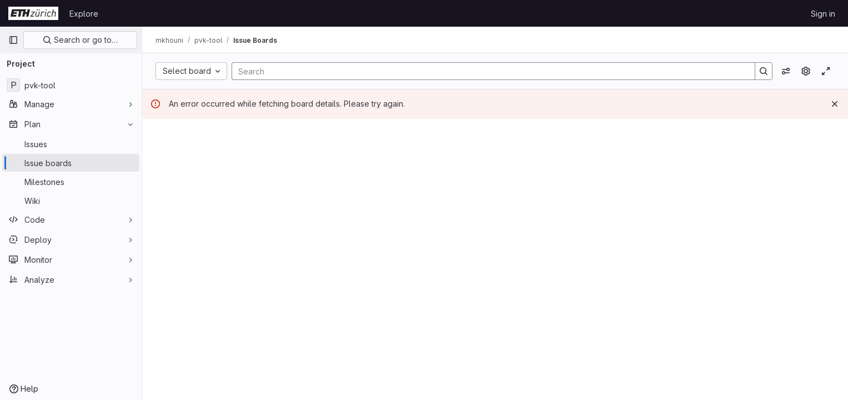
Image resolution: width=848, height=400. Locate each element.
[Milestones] (70, 182)
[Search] (487, 71)
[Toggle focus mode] (826, 71)
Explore (83, 13)
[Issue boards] (70, 163)
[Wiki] (70, 200)
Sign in (823, 13)
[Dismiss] (834, 104)
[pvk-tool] (70, 85)
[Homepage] (33, 13)
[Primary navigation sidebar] (13, 40)
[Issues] (70, 144)
